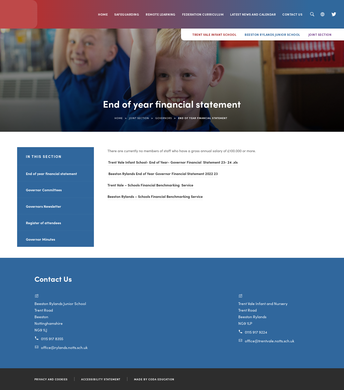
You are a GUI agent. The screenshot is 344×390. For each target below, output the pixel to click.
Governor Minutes (40, 239)
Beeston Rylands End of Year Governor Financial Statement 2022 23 (163, 173)
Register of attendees (43, 222)
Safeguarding (126, 14)
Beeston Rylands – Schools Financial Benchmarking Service (155, 196)
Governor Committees (44, 189)
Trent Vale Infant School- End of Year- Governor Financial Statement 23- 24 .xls (173, 162)
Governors (163, 118)
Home (103, 14)
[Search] (312, 14)
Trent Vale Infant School (214, 34)
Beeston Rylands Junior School (272, 34)
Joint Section (320, 34)
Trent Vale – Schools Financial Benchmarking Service (151, 184)
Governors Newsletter (43, 206)
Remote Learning (161, 14)
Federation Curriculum (203, 14)
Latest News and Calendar (253, 14)
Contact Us (292, 14)
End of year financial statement (51, 173)
